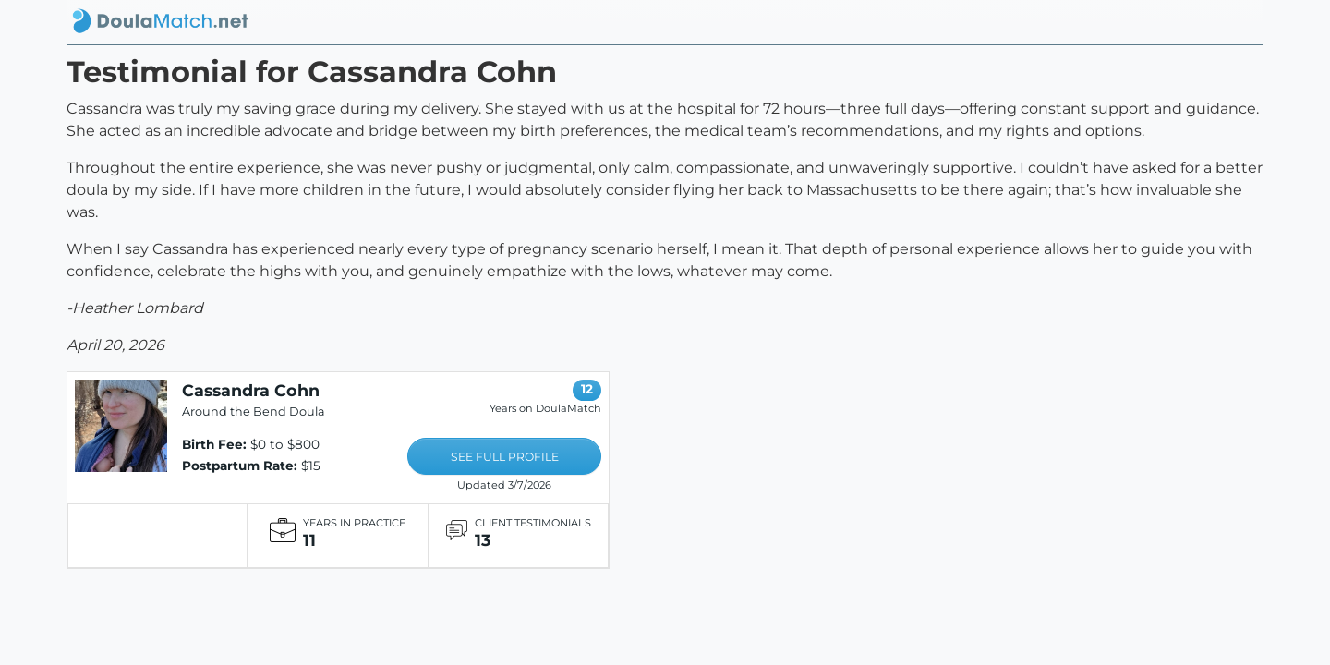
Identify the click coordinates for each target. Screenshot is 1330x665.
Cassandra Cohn (251, 390)
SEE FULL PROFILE (505, 457)
